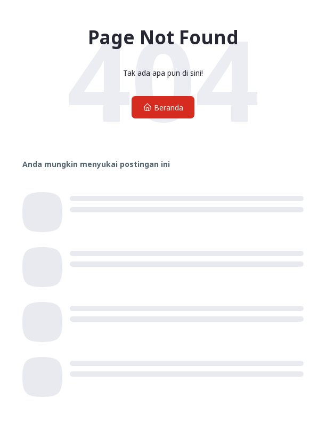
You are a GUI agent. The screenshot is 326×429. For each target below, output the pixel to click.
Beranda (163, 107)
